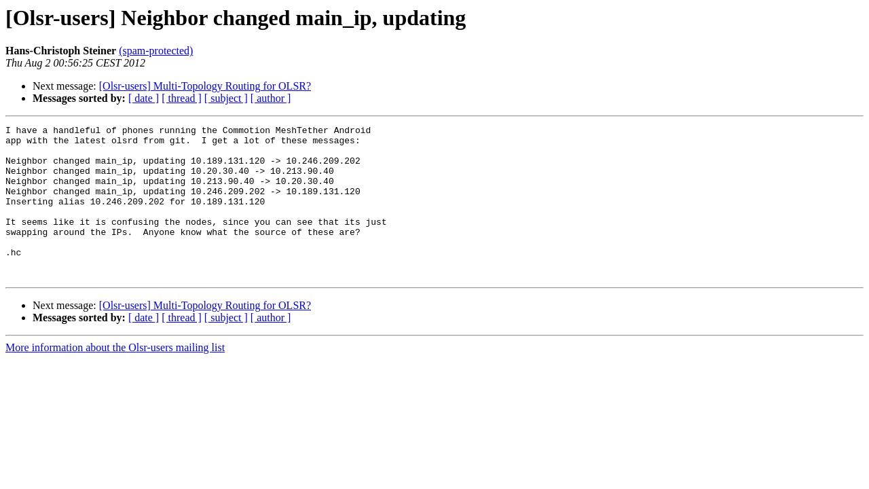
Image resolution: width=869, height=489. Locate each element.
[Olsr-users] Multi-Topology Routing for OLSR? (205, 86)
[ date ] (143, 98)
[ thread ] (182, 98)
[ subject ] (226, 98)
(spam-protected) (156, 50)
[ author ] (271, 98)
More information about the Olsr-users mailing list (115, 378)
